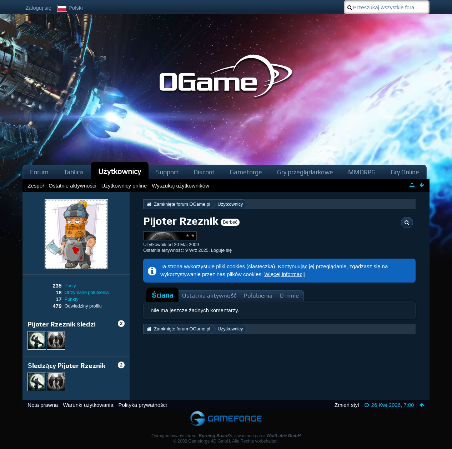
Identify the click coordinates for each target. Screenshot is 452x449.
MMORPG (362, 172)
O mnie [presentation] (289, 295)
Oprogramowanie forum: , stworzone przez (226, 435)
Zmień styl (347, 405)
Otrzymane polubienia (87, 292)
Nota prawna (42, 405)
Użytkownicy (119, 171)
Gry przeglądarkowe (305, 172)
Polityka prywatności (143, 405)
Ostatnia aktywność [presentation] (209, 295)
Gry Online (405, 172)
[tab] (162, 295)
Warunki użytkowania (88, 405)
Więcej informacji (284, 274)
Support (167, 172)
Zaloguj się (38, 8)
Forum (39, 172)
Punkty (72, 299)
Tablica (73, 172)
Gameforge (246, 172)
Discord (204, 172)
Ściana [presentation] (162, 295)
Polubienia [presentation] (258, 295)
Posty (70, 285)
